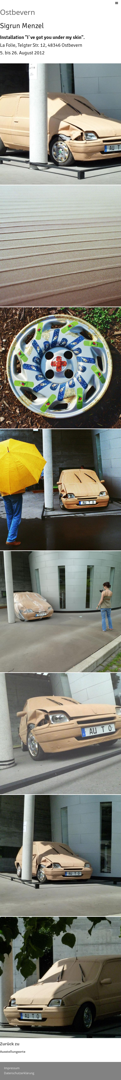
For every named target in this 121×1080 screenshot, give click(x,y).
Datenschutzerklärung (19, 1073)
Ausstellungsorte (12, 1052)
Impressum (12, 1068)
